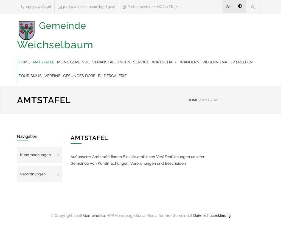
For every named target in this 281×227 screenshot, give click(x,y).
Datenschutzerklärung (212, 215)
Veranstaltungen (111, 62)
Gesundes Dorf (79, 76)
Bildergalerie (112, 76)
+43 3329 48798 (38, 7)
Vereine (52, 76)
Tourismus (30, 76)
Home (24, 62)
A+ (228, 6)
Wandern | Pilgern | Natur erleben (216, 62)
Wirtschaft (164, 62)
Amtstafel (43, 62)
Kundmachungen (35, 155)
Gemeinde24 (94, 215)
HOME (192, 100)
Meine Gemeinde (73, 62)
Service (141, 62)
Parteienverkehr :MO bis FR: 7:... (154, 7)
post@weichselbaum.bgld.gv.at (89, 7)
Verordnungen (33, 174)
